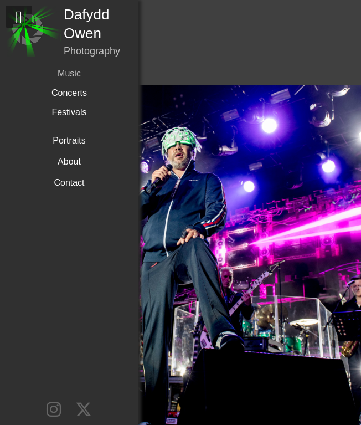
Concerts (69, 93)
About (69, 161)
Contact (69, 182)
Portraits (69, 140)
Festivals (68, 112)
